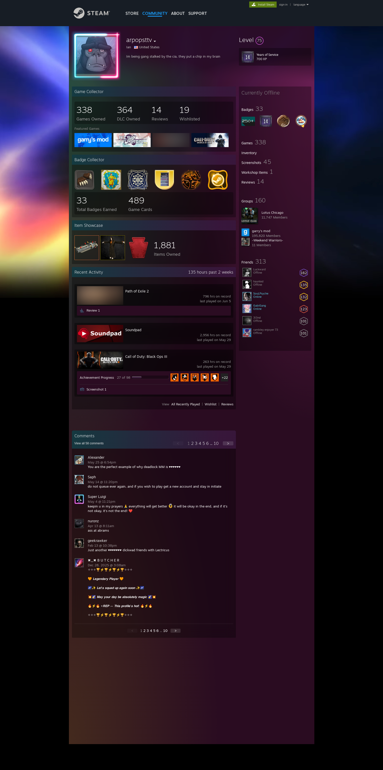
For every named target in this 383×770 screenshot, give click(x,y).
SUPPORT (197, 13)
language (299, 4)
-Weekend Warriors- (267, 240)
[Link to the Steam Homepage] (95, 17)
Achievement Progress (97, 377)
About (178, 13)
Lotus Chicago (272, 212)
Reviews (227, 404)
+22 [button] (225, 377)
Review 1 (93, 310)
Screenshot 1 (96, 389)
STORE (132, 13)
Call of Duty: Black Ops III (146, 356)
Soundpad (133, 330)
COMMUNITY (154, 13)
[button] (275, 40)
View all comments (89, 443)
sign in (283, 4)
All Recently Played (185, 404)
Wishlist (211, 404)
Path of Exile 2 (137, 291)
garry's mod (261, 231)
